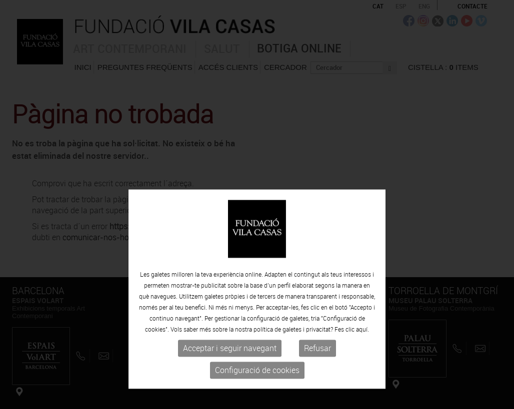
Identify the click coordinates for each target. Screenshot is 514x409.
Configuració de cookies (257, 393)
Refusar (317, 371)
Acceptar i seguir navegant (229, 371)
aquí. (362, 352)
